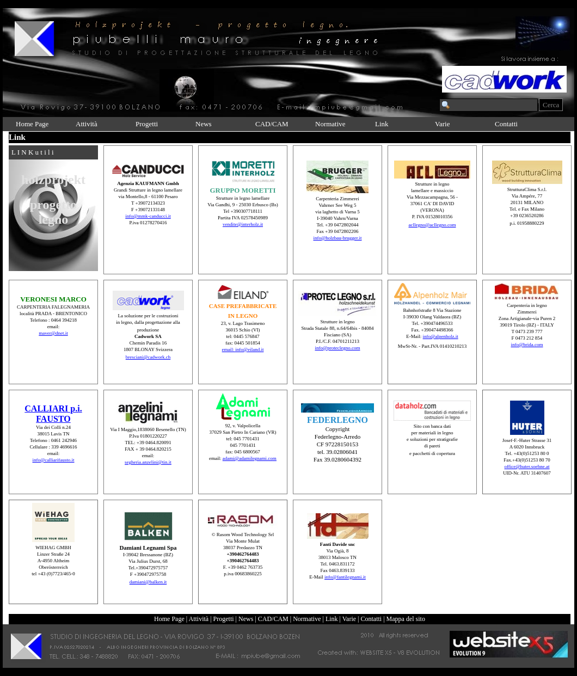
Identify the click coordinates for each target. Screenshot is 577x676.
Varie (442, 124)
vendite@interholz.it (243, 224)
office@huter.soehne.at (526, 466)
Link (382, 124)
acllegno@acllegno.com (432, 225)
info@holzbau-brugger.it (337, 238)
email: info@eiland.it (243, 349)
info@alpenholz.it (440, 336)
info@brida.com (527, 344)
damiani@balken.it (148, 582)
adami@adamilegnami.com (250, 458)
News (203, 124)
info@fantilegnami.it (345, 577)
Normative (330, 124)
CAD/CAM (271, 124)
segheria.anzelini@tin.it (148, 462)
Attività (86, 124)
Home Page (32, 124)
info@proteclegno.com (337, 348)
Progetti (147, 124)
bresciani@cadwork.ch (148, 357)
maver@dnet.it (53, 333)
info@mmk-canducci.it (148, 216)
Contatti (506, 124)
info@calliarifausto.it (53, 460)
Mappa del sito (405, 619)
